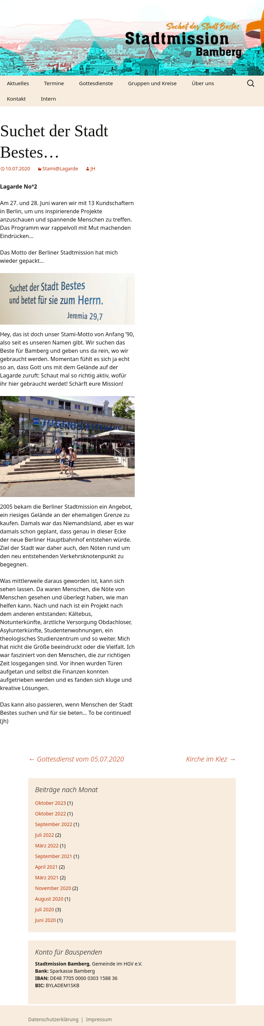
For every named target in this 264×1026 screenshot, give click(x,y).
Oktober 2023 (50, 803)
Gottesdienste (96, 83)
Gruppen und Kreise (152, 83)
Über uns (203, 83)
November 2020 (53, 888)
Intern (48, 98)
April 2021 (46, 867)
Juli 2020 (44, 909)
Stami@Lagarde (60, 168)
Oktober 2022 (50, 813)
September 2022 (53, 824)
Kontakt (16, 98)
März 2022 (47, 845)
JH (92, 168)
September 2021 (53, 856)
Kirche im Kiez (211, 759)
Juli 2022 (44, 835)
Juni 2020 (45, 920)
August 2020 (49, 898)
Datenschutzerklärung (53, 1019)
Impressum (99, 1019)
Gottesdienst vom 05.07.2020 (76, 759)
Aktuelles (18, 83)
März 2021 (47, 877)
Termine (54, 83)
